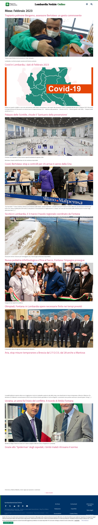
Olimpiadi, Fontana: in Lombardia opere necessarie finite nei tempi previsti (43, 306)
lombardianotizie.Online (13, 502)
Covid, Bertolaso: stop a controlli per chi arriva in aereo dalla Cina (38, 164)
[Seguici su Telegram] (14, 506)
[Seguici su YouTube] (27, 506)
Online (61, 4)
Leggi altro (76, 520)
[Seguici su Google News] (23, 506)
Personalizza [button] (85, 520)
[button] (87, 4)
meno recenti (48, 493)
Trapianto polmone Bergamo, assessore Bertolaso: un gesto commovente (43, 15)
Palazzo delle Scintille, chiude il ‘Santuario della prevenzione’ (36, 114)
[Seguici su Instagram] (19, 506)
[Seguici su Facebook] (6, 506)
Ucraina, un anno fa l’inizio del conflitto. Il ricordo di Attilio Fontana (39, 401)
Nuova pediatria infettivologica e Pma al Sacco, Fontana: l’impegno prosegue (45, 260)
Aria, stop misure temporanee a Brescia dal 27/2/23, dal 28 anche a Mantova (45, 352)
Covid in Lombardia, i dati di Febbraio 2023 (27, 64)
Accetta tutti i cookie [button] (8, 522)
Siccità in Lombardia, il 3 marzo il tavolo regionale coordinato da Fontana (42, 214)
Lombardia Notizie (46, 4)
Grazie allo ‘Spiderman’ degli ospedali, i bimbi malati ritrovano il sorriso (41, 447)
